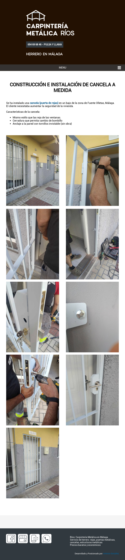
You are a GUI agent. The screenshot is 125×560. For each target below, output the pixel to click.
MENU (62, 67)
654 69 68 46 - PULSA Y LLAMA (45, 44)
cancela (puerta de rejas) (44, 103)
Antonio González (111, 553)
